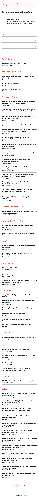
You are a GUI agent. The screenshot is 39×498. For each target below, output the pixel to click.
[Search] (19, 35)
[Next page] (24, 486)
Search (5, 33)
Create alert (11, 25)
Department (6, 39)
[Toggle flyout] (35, 40)
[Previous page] (14, 486)
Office (4, 45)
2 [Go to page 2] (21, 486)
